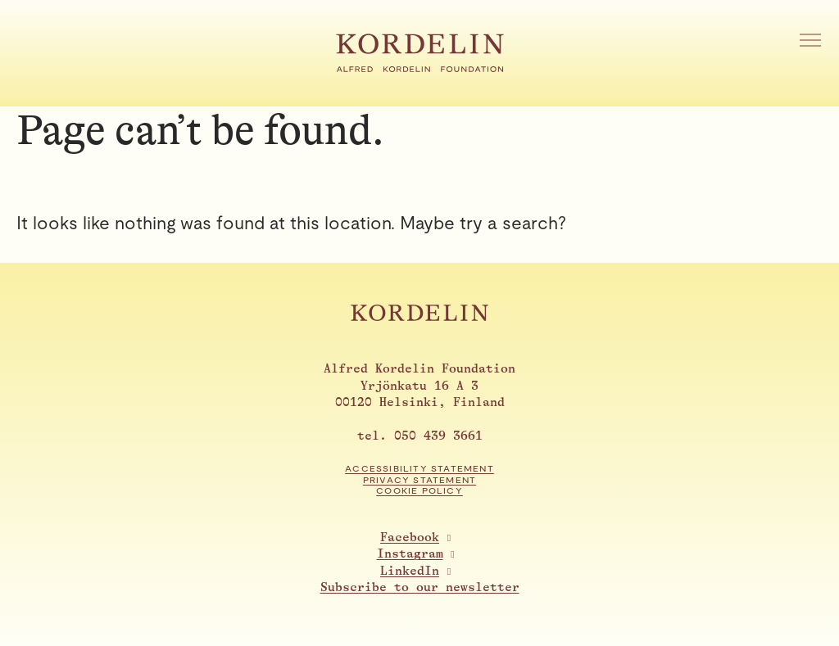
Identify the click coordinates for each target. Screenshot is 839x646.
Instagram (410, 554)
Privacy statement (419, 480)
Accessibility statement (419, 468)
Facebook (409, 537)
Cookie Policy (419, 490)
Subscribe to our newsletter (419, 587)
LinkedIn (409, 571)
